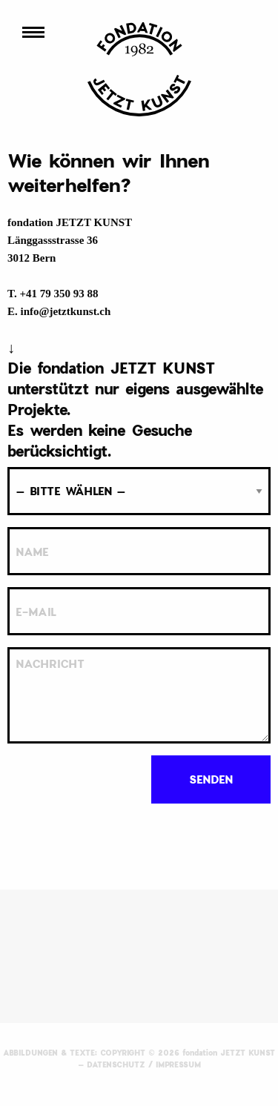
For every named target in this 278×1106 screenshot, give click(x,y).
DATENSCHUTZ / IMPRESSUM (144, 1064)
